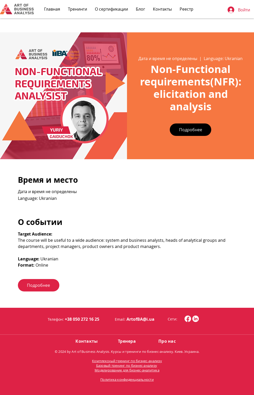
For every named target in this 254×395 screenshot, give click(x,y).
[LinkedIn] (195, 319)
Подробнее (190, 130)
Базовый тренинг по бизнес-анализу (126, 365)
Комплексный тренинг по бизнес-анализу (127, 361)
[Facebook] (188, 319)
